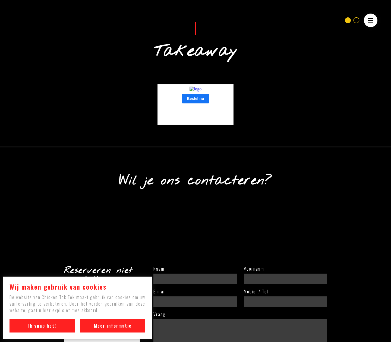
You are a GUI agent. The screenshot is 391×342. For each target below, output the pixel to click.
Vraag (159, 315)
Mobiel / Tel (256, 292)
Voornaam (254, 269)
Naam (159, 269)
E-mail (159, 292)
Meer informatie (113, 325)
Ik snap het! (42, 325)
